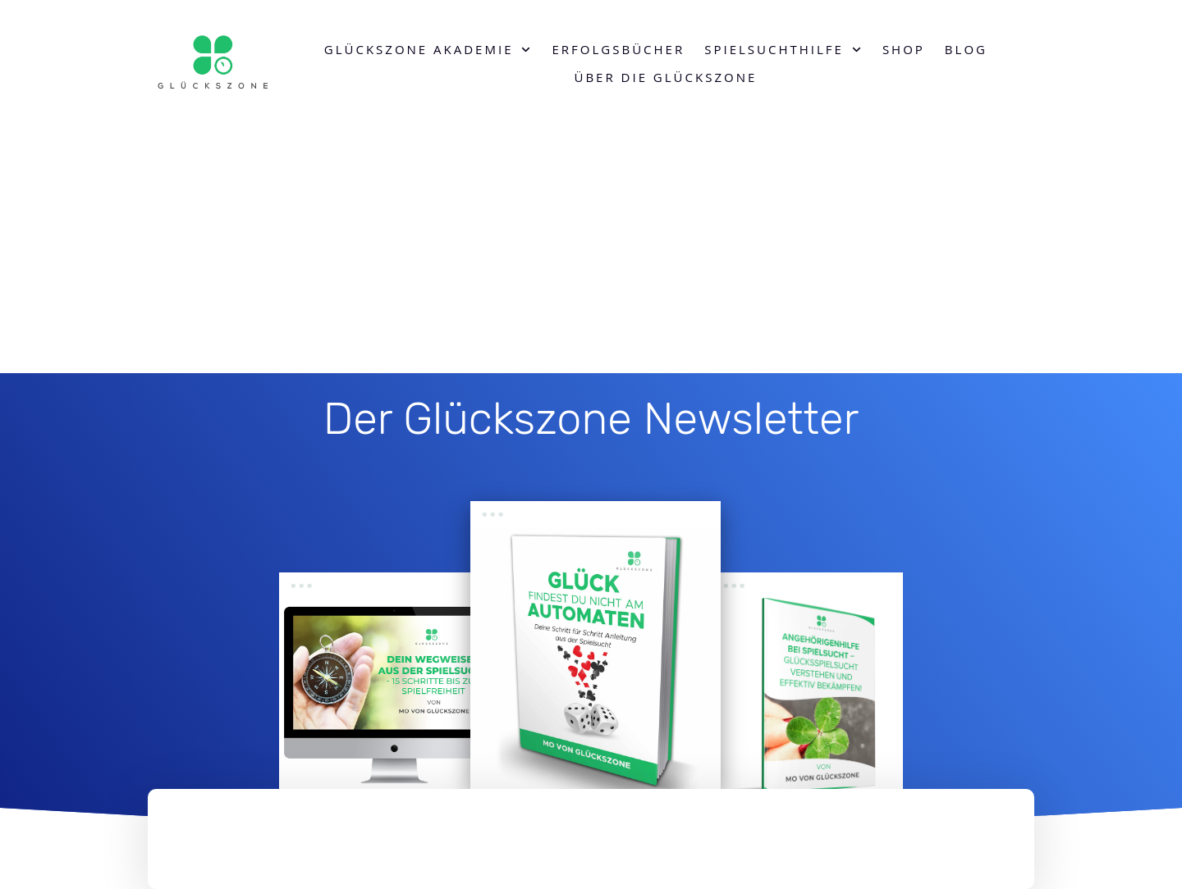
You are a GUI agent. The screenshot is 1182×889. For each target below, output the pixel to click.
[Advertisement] (591, 250)
